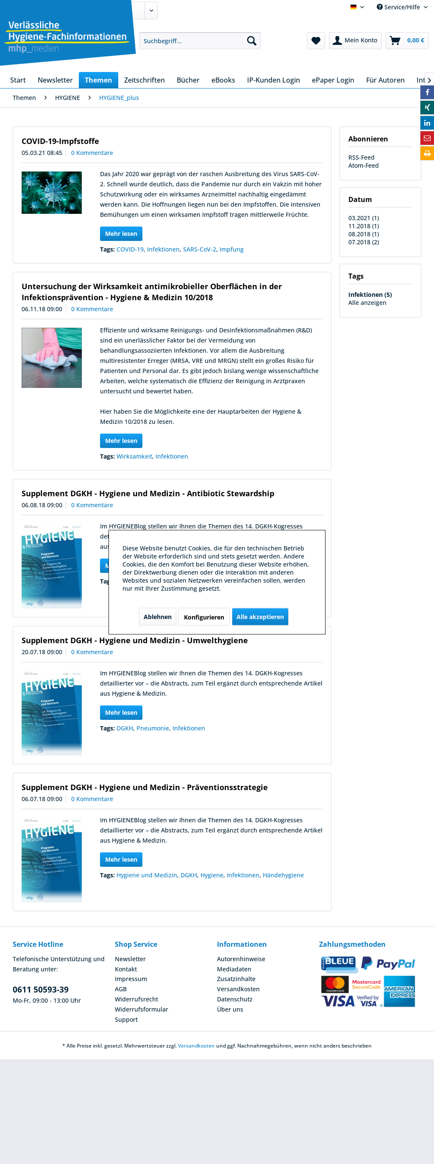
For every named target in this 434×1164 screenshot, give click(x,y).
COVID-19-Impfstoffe (60, 141)
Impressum (131, 979)
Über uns (230, 1009)
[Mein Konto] (355, 40)
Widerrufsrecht (136, 999)
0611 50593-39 (41, 989)
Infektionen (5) (370, 294)
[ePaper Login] (333, 80)
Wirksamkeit (134, 456)
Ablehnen (158, 616)
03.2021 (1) (363, 218)
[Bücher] (188, 80)
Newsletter (130, 959)
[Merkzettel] (316, 40)
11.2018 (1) (363, 226)
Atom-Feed (363, 165)
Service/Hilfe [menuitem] (399, 7)
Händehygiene (283, 875)
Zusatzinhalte (236, 979)
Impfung (232, 249)
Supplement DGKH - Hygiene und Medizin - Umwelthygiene (135, 640)
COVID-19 (130, 249)
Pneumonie (152, 728)
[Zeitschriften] (144, 80)
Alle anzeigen (367, 303)
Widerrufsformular (141, 1009)
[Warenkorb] (407, 40)
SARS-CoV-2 (199, 249)
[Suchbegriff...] (200, 40)
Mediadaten (234, 969)
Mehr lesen (121, 233)
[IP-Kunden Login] (273, 80)
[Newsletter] (55, 80)
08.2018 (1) (363, 234)
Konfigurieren (204, 617)
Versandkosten (238, 989)
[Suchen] (252, 40)
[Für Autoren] (385, 80)
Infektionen (163, 249)
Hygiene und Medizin (147, 875)
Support (126, 1019)
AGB (121, 989)
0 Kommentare (92, 153)
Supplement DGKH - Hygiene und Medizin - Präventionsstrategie (145, 787)
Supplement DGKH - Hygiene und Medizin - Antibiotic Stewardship (148, 493)
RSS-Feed (361, 157)
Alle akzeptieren (260, 616)
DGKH (125, 728)
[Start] (18, 80)
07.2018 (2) (363, 242)
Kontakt (126, 969)
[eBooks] (223, 80)
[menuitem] (200, 40)
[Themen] (98, 80)
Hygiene (211, 875)
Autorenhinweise (241, 959)
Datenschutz (235, 999)
